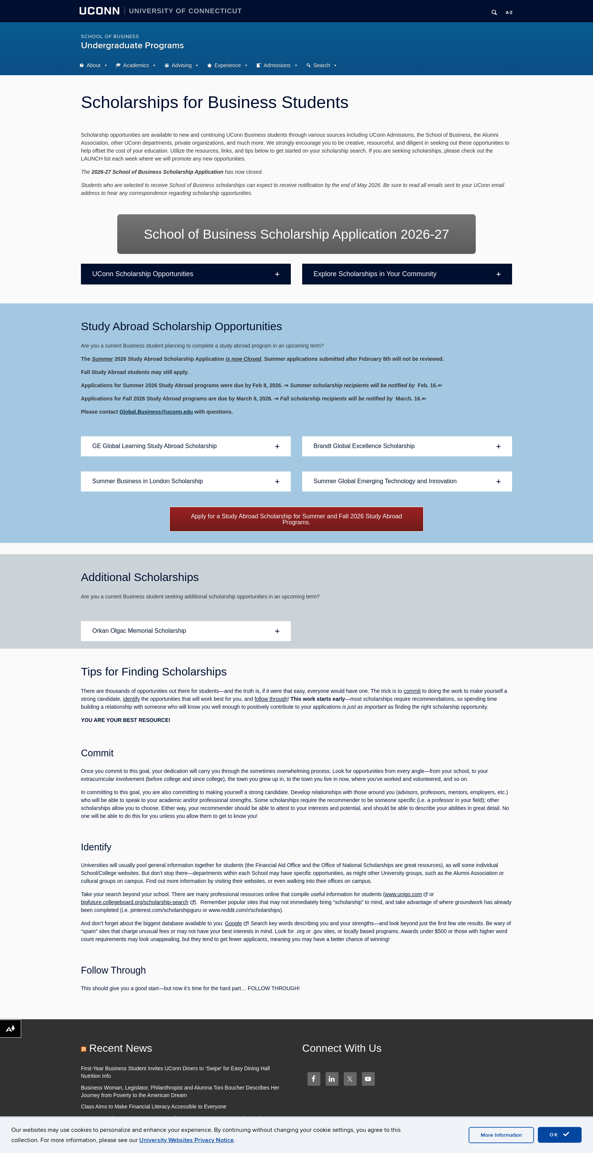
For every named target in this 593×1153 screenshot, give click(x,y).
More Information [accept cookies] (501, 1135)
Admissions (277, 65)
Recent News (120, 1048)
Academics (136, 65)
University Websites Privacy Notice (186, 1140)
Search (322, 65)
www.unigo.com (406, 894)
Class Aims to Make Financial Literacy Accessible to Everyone (153, 1107)
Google (236, 923)
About (94, 65)
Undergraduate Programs (132, 45)
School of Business (110, 37)
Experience (227, 65)
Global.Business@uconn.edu (156, 412)
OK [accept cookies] (560, 1134)
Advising (182, 65)
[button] (186, 274)
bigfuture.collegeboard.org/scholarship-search (137, 902)
